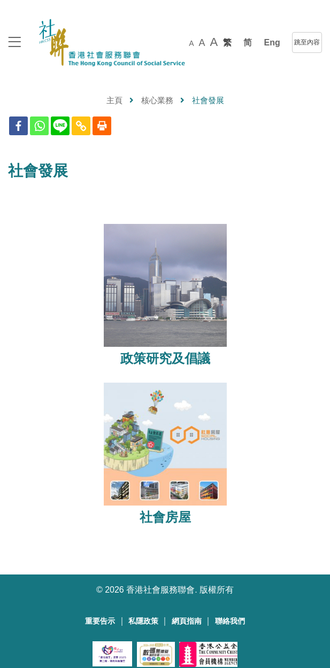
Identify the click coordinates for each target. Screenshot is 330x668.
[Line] (60, 125)
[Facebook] (18, 125)
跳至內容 (307, 42)
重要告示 (100, 621)
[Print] (102, 125)
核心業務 (157, 100)
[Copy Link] (81, 125)
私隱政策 (143, 621)
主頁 (114, 100)
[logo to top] (14, 43)
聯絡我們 (230, 621)
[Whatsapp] (39, 125)
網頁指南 (187, 621)
